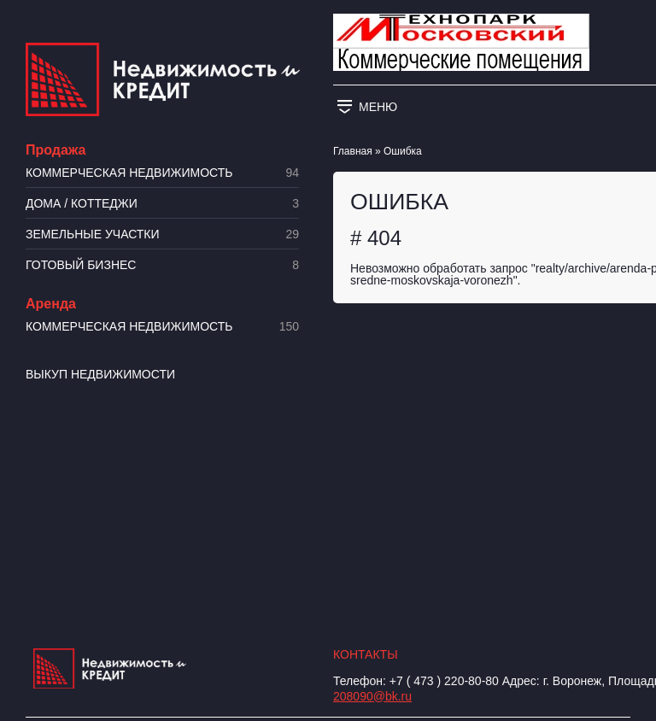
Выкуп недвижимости (100, 374)
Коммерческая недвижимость (162, 173)
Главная (352, 151)
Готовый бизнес (162, 265)
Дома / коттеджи (162, 203)
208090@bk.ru (372, 696)
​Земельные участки (162, 234)
